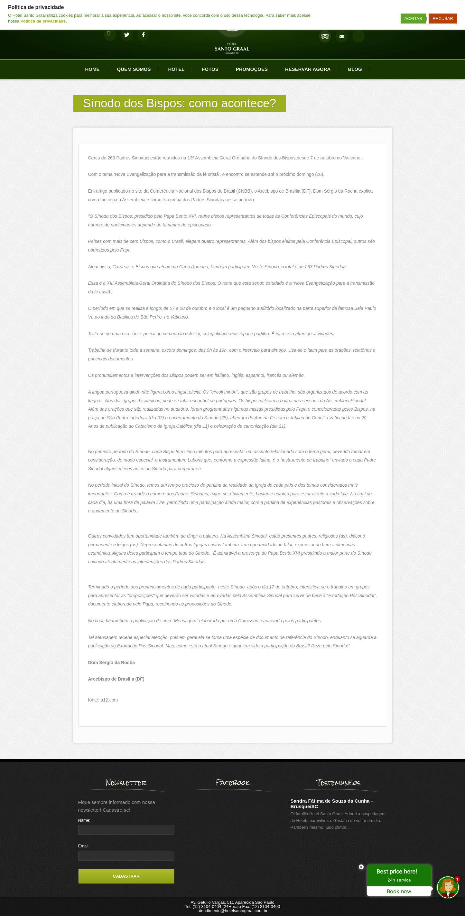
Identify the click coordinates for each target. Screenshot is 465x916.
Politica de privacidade (43, 21)
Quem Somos (134, 69)
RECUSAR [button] (442, 18)
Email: (84, 846)
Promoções (252, 69)
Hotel (176, 69)
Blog (355, 69)
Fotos (210, 69)
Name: (84, 820)
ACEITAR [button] (413, 18)
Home (92, 69)
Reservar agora (307, 69)
